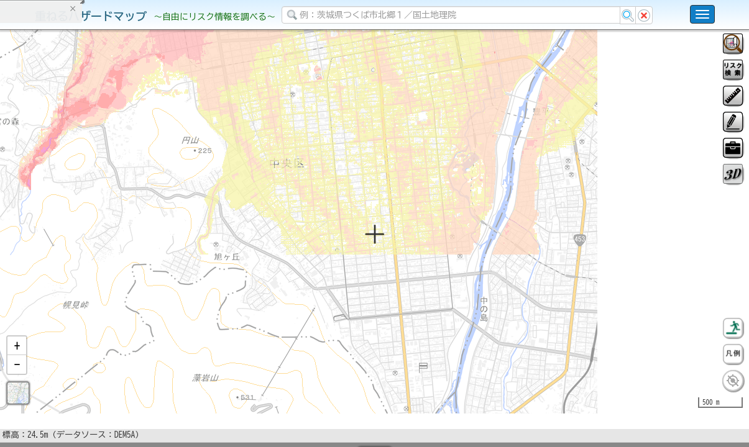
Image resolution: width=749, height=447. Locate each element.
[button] (16, 378)
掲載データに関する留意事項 (68, 211)
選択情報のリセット (131, 244)
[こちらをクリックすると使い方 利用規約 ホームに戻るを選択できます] (702, 14)
